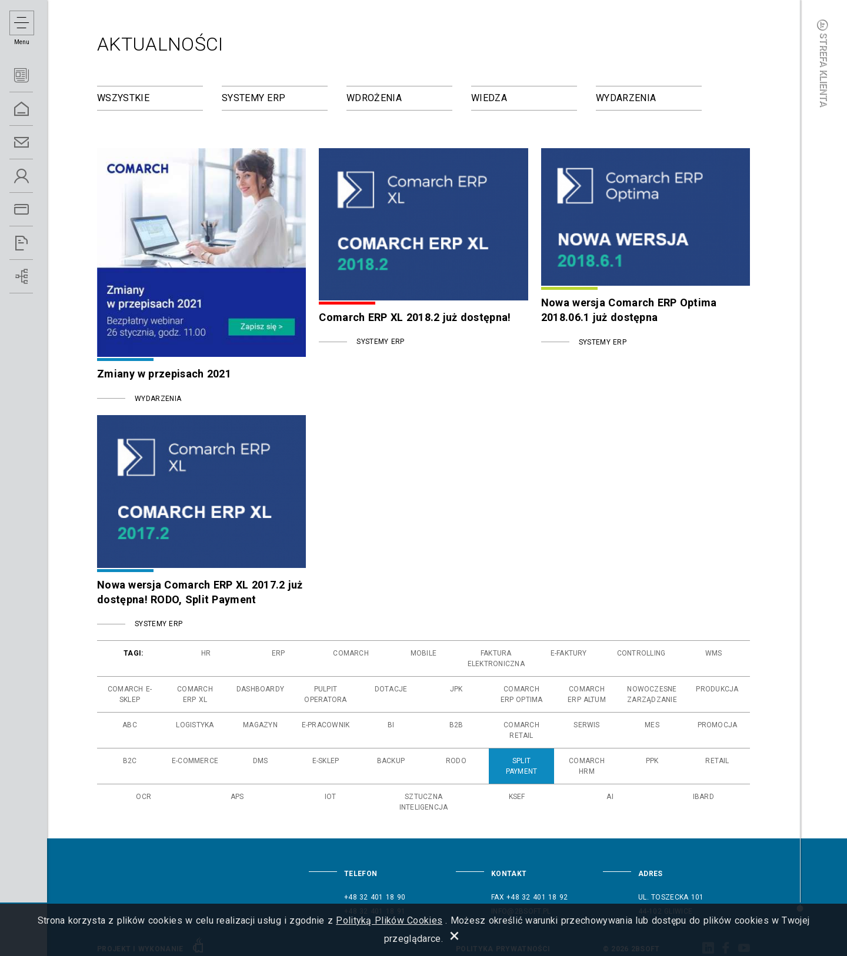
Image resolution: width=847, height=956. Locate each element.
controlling (641, 653)
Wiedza (489, 97)
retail (717, 761)
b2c (130, 761)
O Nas (35, 176)
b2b (456, 725)
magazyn (260, 725)
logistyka (195, 725)
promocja (718, 725)
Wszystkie (123, 97)
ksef (517, 797)
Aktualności (35, 75)
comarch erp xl (195, 694)
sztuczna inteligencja (423, 802)
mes (652, 725)
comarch (351, 653)
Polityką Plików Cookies (389, 920)
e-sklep (325, 761)
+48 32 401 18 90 (374, 897)
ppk (652, 761)
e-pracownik (326, 725)
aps (237, 797)
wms (713, 653)
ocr (143, 797)
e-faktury (569, 653)
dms (260, 761)
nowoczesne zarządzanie (652, 694)
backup (391, 761)
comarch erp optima (522, 694)
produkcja (717, 689)
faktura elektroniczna (496, 658)
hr (206, 653)
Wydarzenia (626, 97)
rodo (456, 761)
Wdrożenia (374, 97)
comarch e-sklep (130, 694)
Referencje (35, 243)
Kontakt (35, 142)
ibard (703, 797)
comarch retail (521, 730)
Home (35, 109)
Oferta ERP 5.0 (35, 209)
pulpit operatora (325, 694)
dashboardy (260, 689)
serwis (586, 725)
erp (278, 653)
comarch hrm (587, 766)
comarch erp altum (587, 694)
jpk (456, 689)
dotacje (391, 689)
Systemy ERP (253, 97)
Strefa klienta (823, 63)
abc (129, 725)
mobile (423, 653)
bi (391, 725)
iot (330, 797)
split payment (522, 766)
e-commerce (195, 761)
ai (609, 797)
